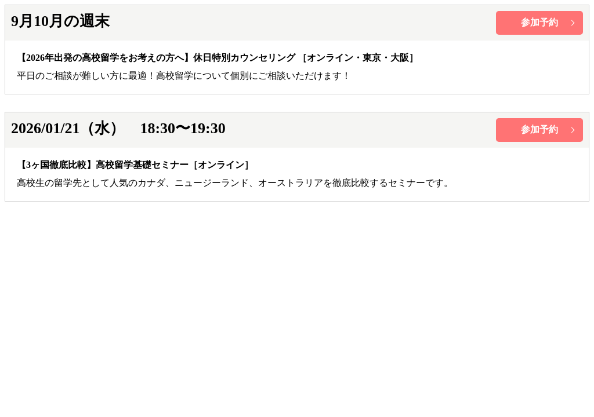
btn (539, 23)
